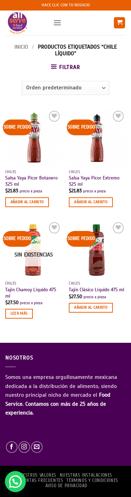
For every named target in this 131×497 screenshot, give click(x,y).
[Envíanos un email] (37, 447)
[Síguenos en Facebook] (11, 447)
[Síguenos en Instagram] (24, 447)
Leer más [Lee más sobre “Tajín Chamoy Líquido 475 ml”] (19, 313)
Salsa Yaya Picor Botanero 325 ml (31, 181)
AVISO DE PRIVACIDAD (66, 486)
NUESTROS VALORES (36, 475)
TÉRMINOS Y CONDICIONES (92, 480)
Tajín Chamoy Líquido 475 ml (30, 293)
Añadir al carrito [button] (27, 202)
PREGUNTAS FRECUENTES (38, 480)
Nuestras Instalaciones (86, 475)
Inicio (21, 46)
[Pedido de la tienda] (65, 88)
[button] (57, 22)
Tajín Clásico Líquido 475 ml (96, 290)
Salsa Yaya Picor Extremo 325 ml (94, 181)
